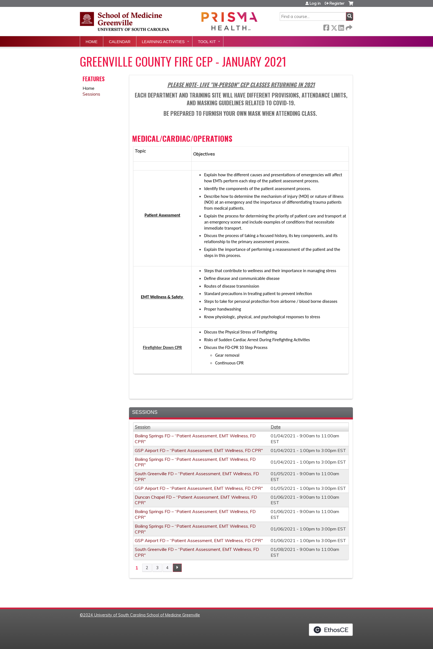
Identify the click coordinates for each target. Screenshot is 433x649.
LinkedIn (341, 26)
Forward (348, 26)
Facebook (326, 26)
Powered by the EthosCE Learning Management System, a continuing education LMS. (330, 629)
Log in (315, 3)
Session (142, 427)
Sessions (91, 94)
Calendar (119, 42)
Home (91, 42)
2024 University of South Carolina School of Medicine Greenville (141, 615)
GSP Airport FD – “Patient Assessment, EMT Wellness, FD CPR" (199, 450)
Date (276, 427)
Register (336, 3)
